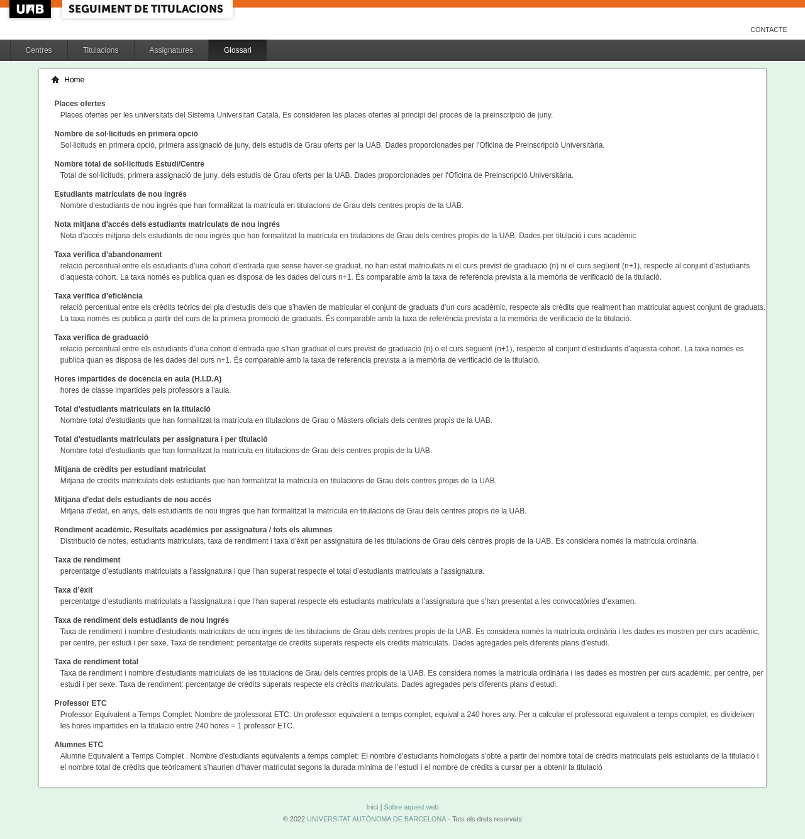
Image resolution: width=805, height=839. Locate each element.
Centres (39, 50)
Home (74, 79)
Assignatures (171, 50)
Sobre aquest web (411, 807)
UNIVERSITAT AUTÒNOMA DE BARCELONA (376, 819)
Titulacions (101, 50)
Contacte (768, 29)
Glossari (238, 50)
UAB (31, 9)
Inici (372, 807)
